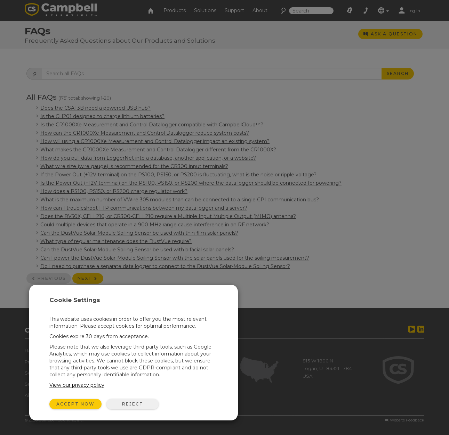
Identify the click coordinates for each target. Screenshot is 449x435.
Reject (132, 404)
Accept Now (75, 404)
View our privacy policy (76, 385)
